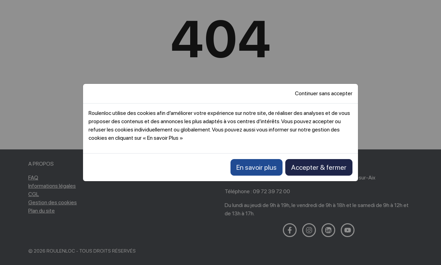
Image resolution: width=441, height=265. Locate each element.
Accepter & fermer (319, 167)
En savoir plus (256, 167)
